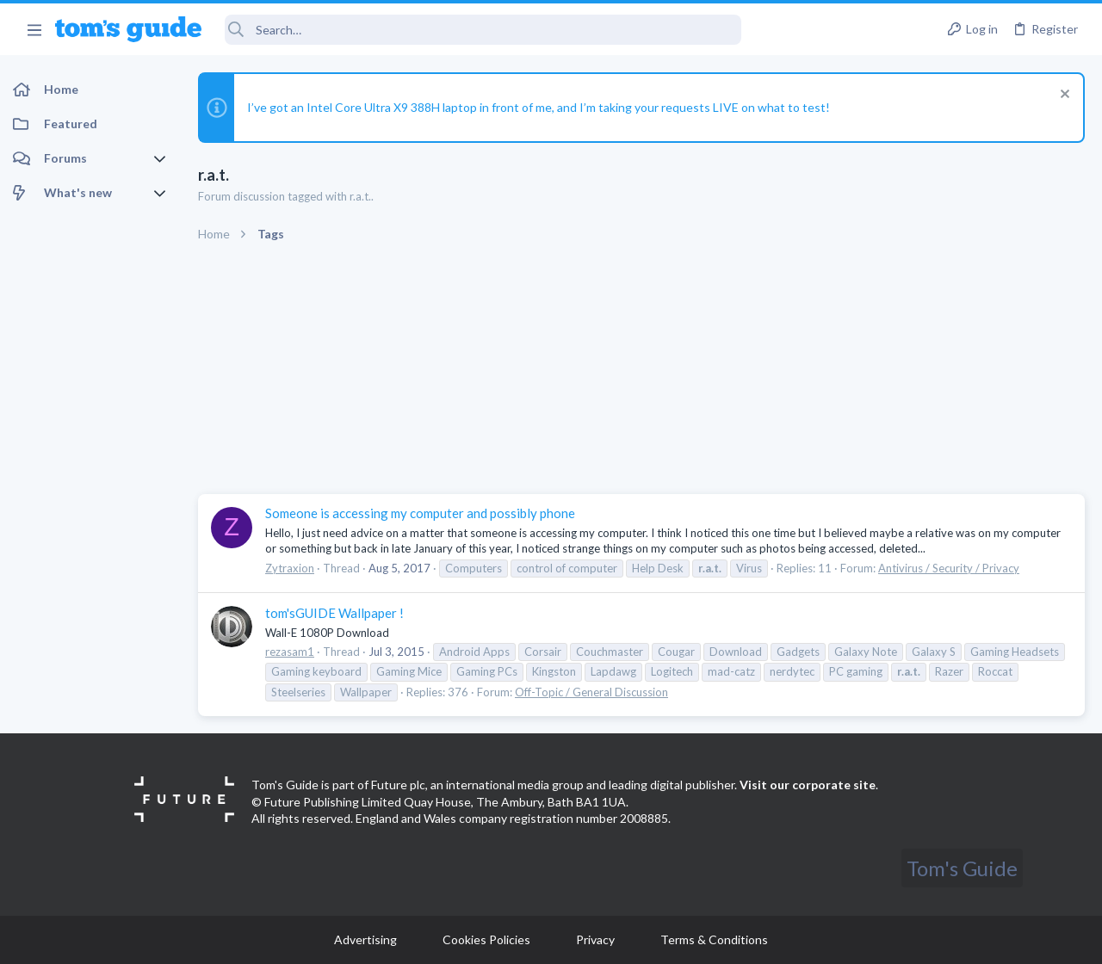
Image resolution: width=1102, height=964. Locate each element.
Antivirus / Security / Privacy (948, 568)
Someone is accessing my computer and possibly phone (420, 513)
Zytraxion (289, 568)
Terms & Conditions (714, 939)
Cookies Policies (486, 939)
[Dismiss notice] (1063, 96)
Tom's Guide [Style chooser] (962, 868)
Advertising (365, 939)
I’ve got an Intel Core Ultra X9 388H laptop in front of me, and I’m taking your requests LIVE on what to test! (538, 107)
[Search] (483, 30)
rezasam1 (289, 651)
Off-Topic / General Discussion (591, 692)
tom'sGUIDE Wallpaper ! (334, 613)
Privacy (595, 939)
